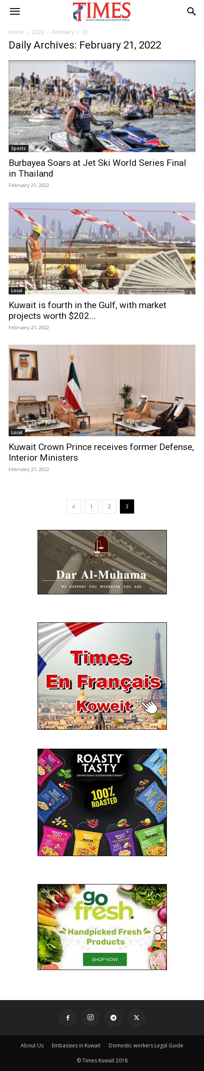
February (63, 32)
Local (16, 291)
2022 (38, 32)
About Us (32, 1045)
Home (16, 32)
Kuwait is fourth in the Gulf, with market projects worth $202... (87, 310)
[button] (14, 11)
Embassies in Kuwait (76, 1045)
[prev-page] (73, 506)
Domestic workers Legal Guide (146, 1045)
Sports (18, 148)
